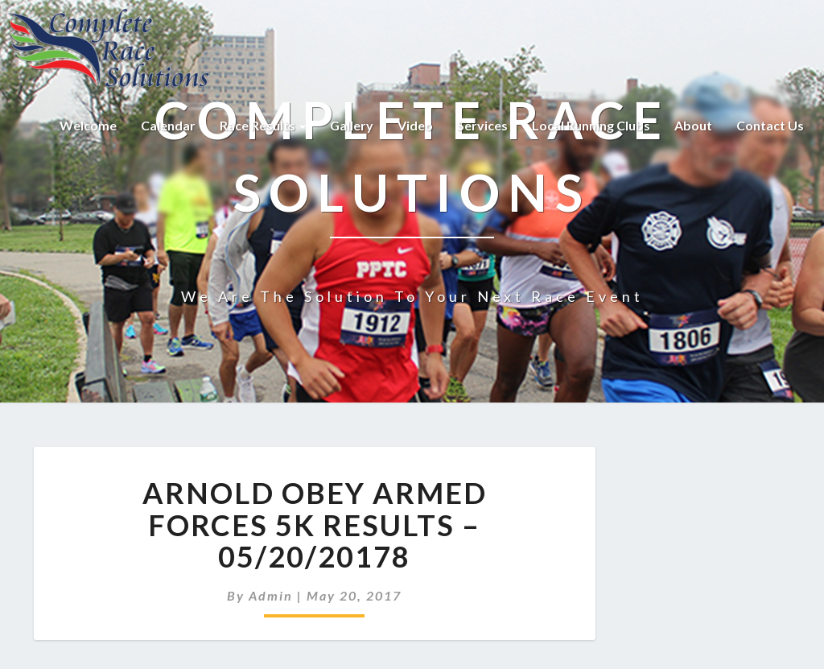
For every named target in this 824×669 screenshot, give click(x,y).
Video (415, 125)
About (693, 125)
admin (271, 595)
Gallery (351, 125)
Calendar (168, 125)
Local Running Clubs (591, 125)
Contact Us (770, 125)
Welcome (88, 125)
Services (482, 125)
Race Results (263, 125)
